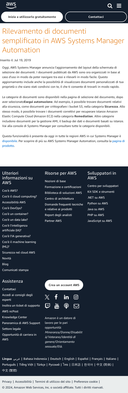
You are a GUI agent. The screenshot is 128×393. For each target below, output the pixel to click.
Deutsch (55, 358)
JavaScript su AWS (99, 220)
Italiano (111, 358)
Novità (6, 258)
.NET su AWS (96, 197)
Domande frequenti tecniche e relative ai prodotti (64, 206)
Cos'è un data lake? (15, 219)
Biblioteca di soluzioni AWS (63, 192)
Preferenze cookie (86, 381)
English (69, 358)
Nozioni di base (55, 181)
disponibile (9, 141)
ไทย (65, 364)
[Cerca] (109, 4)
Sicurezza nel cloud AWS (18, 252)
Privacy (7, 381)
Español (83, 358)
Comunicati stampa (15, 270)
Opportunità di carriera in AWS (19, 337)
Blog (5, 264)
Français (97, 358)
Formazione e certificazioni (63, 187)
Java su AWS (95, 209)
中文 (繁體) (9, 370)
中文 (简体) (104, 364)
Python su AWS (97, 203)
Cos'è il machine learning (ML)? (19, 244)
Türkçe (41, 364)
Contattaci (9, 289)
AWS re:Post (10, 311)
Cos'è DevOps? (12, 208)
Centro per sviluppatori (103, 186)
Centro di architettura (59, 198)
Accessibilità (23, 381)
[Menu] (118, 4)
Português (9, 364)
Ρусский (54, 364)
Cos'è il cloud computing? (19, 196)
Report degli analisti (58, 215)
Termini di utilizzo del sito (52, 381)
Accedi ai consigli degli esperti (17, 297)
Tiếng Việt (26, 364)
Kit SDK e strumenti (100, 191)
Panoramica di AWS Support (21, 323)
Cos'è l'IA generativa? (16, 236)
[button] (32, 17)
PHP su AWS (95, 215)
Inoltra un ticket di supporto (21, 305)
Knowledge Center (14, 317)
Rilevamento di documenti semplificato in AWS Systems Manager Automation (63, 40)
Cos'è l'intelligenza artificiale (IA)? (14, 228)
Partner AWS (53, 220)
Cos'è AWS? (10, 190)
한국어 (88, 364)
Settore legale (11, 328)
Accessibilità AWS (14, 202)
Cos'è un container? (15, 214)
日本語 (76, 364)
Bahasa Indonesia (35, 358)
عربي (16, 358)
